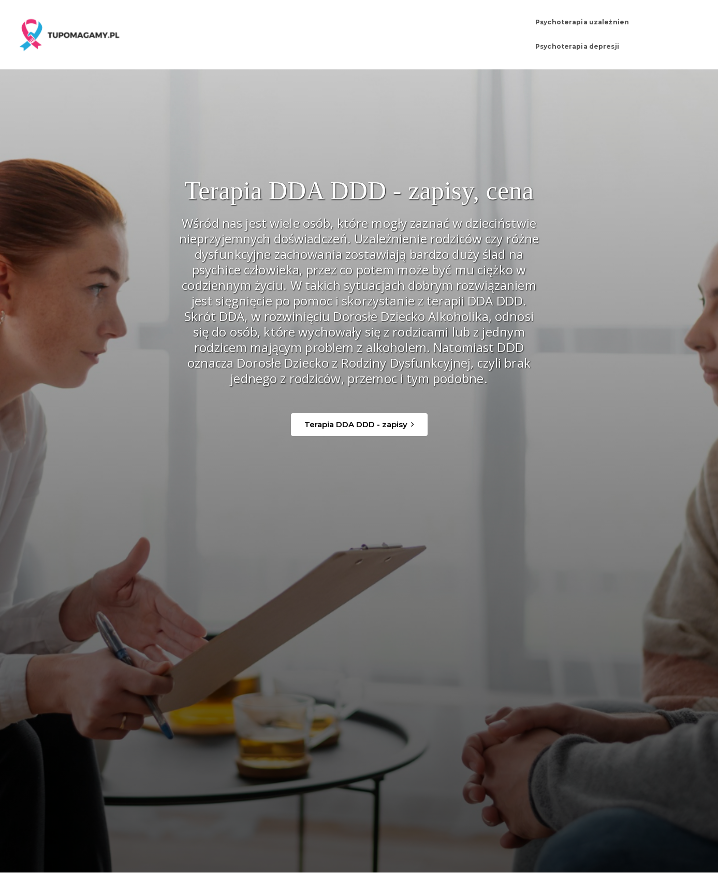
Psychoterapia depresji (618, 30)
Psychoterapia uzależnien (508, 30)
